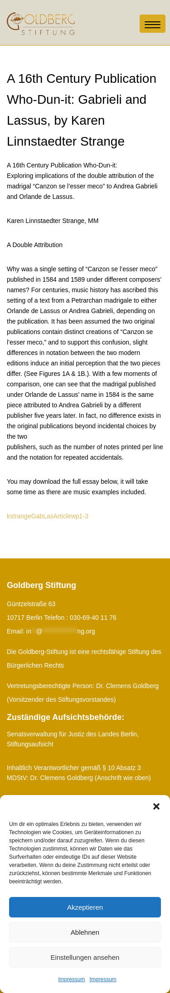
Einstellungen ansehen (85, 957)
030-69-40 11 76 (93, 617)
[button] (156, 806)
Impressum (71, 979)
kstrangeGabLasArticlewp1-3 (47, 516)
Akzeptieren (85, 907)
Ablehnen (85, 932)
